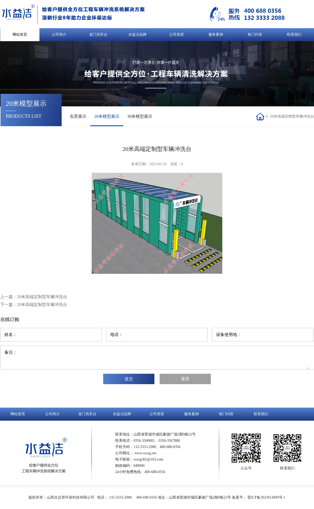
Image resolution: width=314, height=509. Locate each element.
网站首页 (20, 34)
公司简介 (59, 34)
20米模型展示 (106, 116)
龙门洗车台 (98, 34)
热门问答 (255, 34)
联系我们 (294, 34)
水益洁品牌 (137, 34)
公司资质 (176, 34)
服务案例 (215, 34)
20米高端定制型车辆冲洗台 (292, 116)
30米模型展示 (139, 116)
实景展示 (78, 116)
